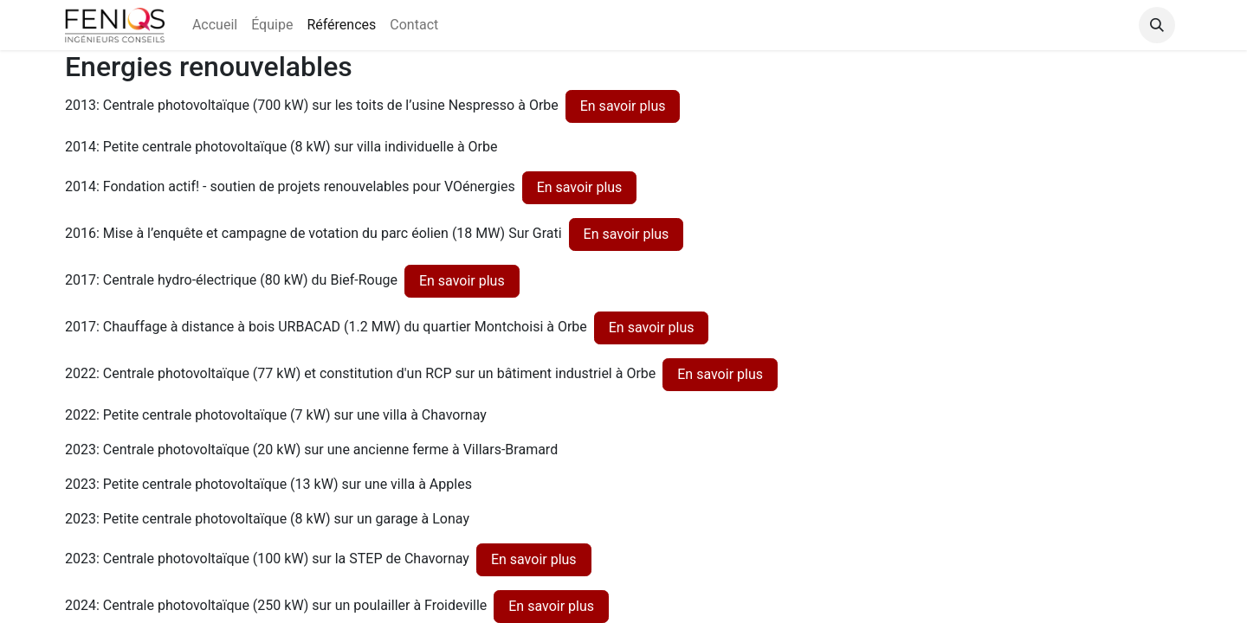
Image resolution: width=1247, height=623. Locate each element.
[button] (1157, 25)
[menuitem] (214, 25)
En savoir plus (623, 106)
